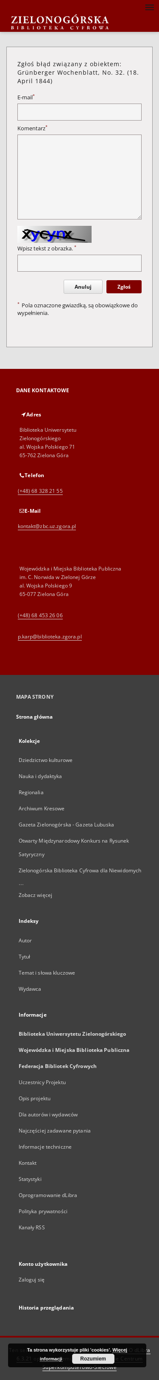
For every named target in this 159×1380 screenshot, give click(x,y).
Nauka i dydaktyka (40, 776)
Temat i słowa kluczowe (47, 972)
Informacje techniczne (45, 1146)
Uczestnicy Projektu (42, 1082)
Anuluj (83, 286)
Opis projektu (35, 1098)
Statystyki (30, 1179)
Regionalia (31, 792)
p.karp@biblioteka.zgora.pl (50, 636)
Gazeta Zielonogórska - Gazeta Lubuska (66, 824)
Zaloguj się (32, 1279)
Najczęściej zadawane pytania (55, 1130)
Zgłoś (124, 286)
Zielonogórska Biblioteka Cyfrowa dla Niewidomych (80, 870)
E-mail (26, 97)
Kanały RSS (32, 1227)
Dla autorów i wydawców (48, 1114)
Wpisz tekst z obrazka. (46, 248)
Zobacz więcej (36, 895)
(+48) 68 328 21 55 (40, 491)
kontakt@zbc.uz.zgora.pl (47, 526)
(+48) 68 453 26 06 (40, 615)
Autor (25, 940)
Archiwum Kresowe (42, 808)
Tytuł (25, 956)
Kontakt (28, 1162)
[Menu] (149, 7)
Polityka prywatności (43, 1211)
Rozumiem (93, 1359)
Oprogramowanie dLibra (48, 1195)
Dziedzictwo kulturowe (46, 760)
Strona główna (34, 716)
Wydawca (30, 988)
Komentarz (32, 128)
